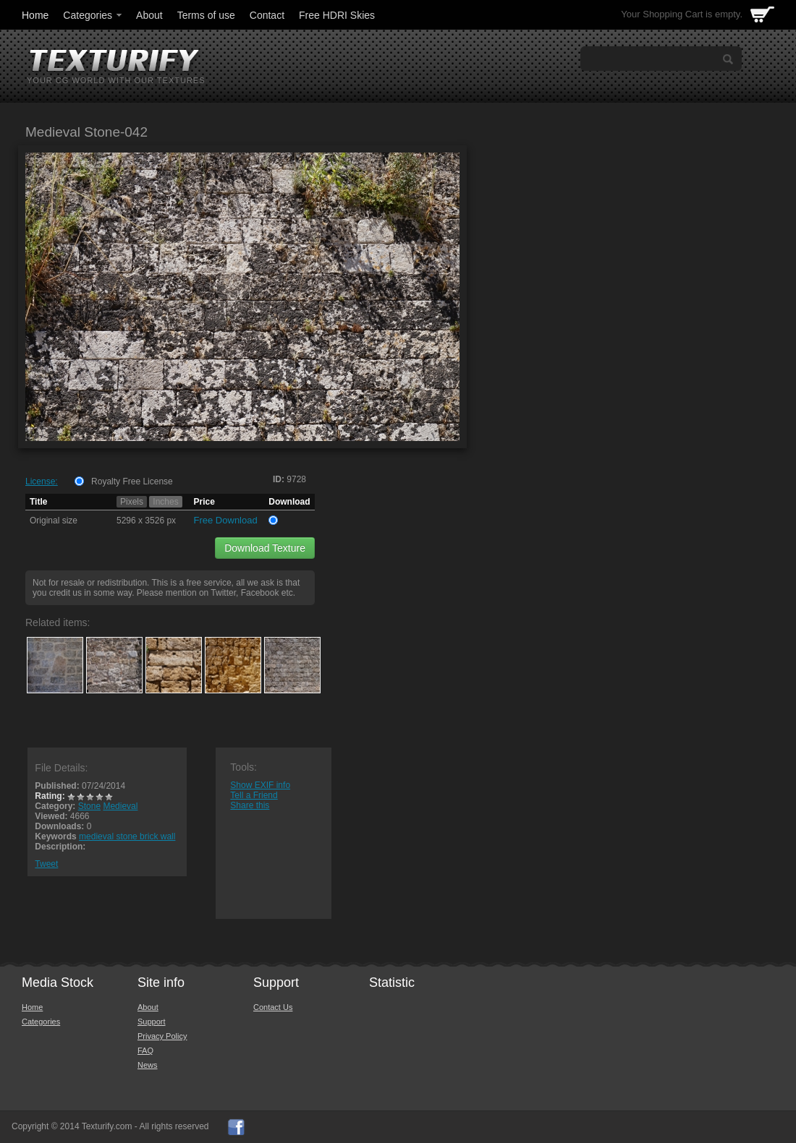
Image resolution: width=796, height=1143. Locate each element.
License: (41, 481)
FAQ (145, 1050)
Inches (165, 502)
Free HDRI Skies (337, 15)
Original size (53, 520)
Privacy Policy (162, 1036)
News (147, 1065)
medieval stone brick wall (127, 836)
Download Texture (264, 548)
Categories (93, 15)
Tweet (46, 864)
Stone (89, 806)
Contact (267, 15)
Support (151, 1021)
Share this (249, 805)
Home (35, 15)
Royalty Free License (132, 481)
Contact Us (272, 1007)
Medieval (120, 806)
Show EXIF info (260, 785)
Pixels (131, 502)
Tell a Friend (253, 795)
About (149, 15)
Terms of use (206, 15)
